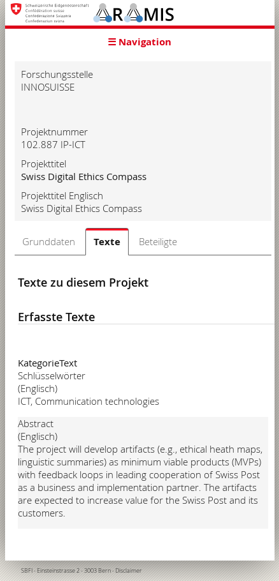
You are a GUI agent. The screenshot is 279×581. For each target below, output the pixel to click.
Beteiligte (158, 241)
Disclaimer (128, 571)
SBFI (26, 571)
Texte (107, 241)
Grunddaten (48, 241)
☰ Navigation (139, 42)
